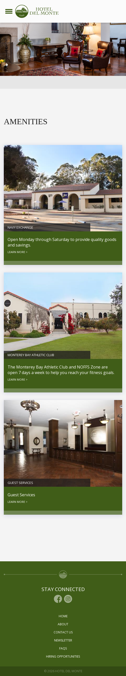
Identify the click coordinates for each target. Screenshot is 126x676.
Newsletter (63, 640)
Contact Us (63, 632)
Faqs (63, 648)
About (63, 624)
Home (63, 616)
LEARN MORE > (18, 252)
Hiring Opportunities (63, 656)
